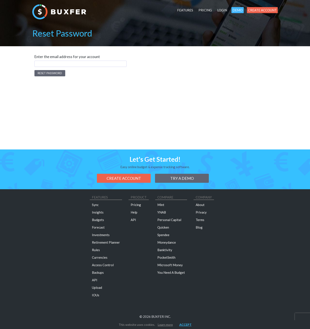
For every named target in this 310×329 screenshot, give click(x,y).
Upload (97, 287)
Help (134, 212)
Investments (101, 235)
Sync (95, 205)
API (94, 280)
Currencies (99, 257)
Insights (98, 212)
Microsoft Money (170, 265)
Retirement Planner (106, 242)
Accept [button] (185, 324)
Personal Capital (169, 220)
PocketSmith (166, 257)
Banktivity (164, 250)
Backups (98, 272)
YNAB (161, 212)
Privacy (201, 212)
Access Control (103, 265)
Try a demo (182, 178)
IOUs (95, 295)
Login (222, 10)
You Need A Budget (171, 272)
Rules (96, 250)
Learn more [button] (165, 324)
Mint (160, 205)
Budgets (98, 220)
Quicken (163, 227)
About (200, 205)
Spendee (163, 235)
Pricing (205, 10)
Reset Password (50, 73)
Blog (199, 227)
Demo (237, 10)
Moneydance (166, 242)
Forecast (98, 227)
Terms (200, 220)
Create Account (262, 10)
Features (185, 10)
